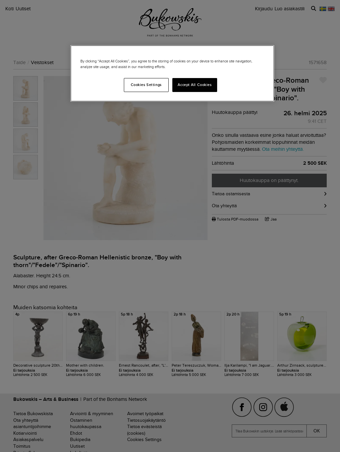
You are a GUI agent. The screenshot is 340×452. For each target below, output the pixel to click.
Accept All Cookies (195, 85)
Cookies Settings (146, 85)
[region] (172, 73)
